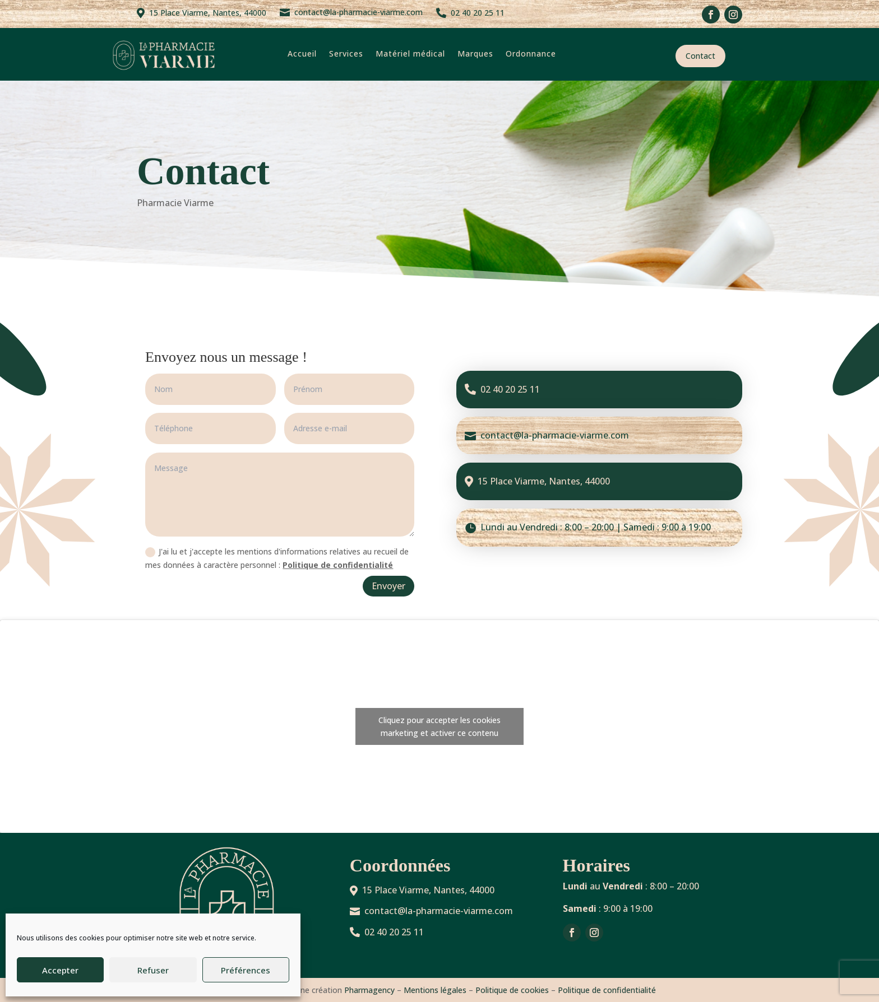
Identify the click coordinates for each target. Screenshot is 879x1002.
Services (346, 53)
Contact (700, 55)
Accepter (60, 970)
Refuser (153, 970)
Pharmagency (369, 990)
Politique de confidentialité (338, 565)
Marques (475, 53)
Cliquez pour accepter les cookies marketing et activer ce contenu (439, 726)
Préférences (245, 970)
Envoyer (388, 586)
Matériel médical (410, 53)
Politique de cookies (512, 990)
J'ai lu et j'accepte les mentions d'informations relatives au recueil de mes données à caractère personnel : (277, 558)
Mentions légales (435, 990)
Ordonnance (531, 53)
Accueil (302, 53)
